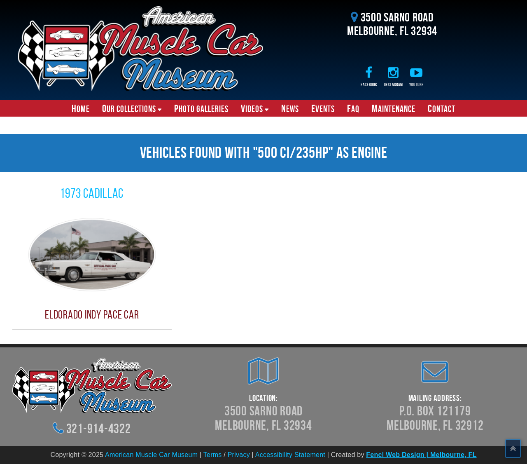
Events (323, 108)
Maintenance (393, 108)
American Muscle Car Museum (151, 454)
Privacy (239, 454)
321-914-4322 (98, 428)
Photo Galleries (201, 108)
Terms (212, 454)
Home (81, 108)
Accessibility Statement (290, 454)
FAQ (353, 108)
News (290, 108)
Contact (441, 108)
